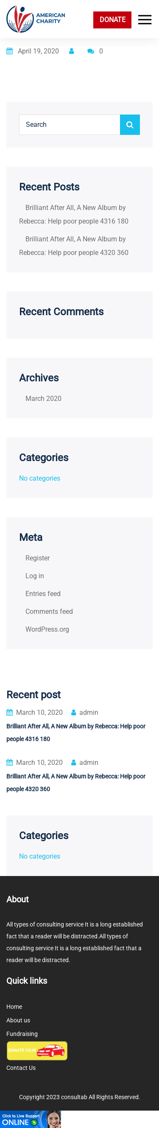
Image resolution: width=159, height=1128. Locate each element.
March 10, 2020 (34, 712)
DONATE (113, 20)
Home (14, 1006)
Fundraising (22, 1033)
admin (84, 712)
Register (37, 558)
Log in (34, 576)
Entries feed (43, 594)
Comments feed (49, 611)
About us (18, 1020)
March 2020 (43, 399)
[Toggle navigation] (143, 20)
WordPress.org (47, 629)
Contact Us (21, 1067)
